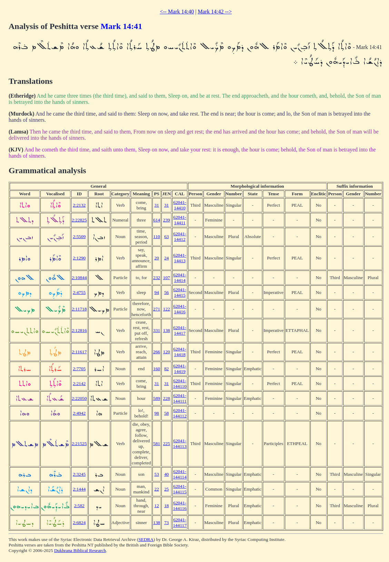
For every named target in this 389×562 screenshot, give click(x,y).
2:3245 (79, 474)
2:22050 (79, 398)
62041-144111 (180, 398)
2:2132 (79, 205)
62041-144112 (180, 413)
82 (166, 368)
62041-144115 (180, 489)
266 (156, 351)
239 (166, 220)
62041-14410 (179, 205)
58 (166, 413)
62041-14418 (179, 351)
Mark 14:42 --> (215, 11)
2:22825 (79, 220)
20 (156, 257)
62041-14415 (179, 292)
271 (156, 309)
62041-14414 (179, 277)
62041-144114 (180, 474)
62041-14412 (179, 236)
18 (166, 505)
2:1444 (79, 489)
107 (166, 277)
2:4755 (79, 292)
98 (156, 413)
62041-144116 (180, 505)
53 (156, 474)
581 (156, 443)
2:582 (79, 505)
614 (156, 220)
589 (156, 398)
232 (156, 277)
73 (166, 522)
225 (166, 443)
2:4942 (79, 413)
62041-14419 (179, 368)
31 (156, 205)
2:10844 (79, 277)
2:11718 (79, 309)
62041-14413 (179, 258)
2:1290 (79, 257)
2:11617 (79, 351)
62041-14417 (179, 330)
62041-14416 (179, 309)
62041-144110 (180, 383)
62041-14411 (179, 220)
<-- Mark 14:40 (177, 11)
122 (166, 309)
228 (166, 398)
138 (166, 330)
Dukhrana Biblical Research (80, 550)
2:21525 (79, 443)
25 (166, 489)
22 (156, 489)
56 (166, 292)
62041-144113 (180, 443)
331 (156, 330)
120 (166, 351)
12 (156, 505)
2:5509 (79, 236)
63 (166, 236)
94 (156, 292)
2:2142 (79, 383)
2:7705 (79, 368)
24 (166, 257)
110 (156, 236)
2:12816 (79, 330)
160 (156, 368)
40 (166, 474)
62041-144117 (180, 522)
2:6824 (79, 522)
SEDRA (145, 539)
